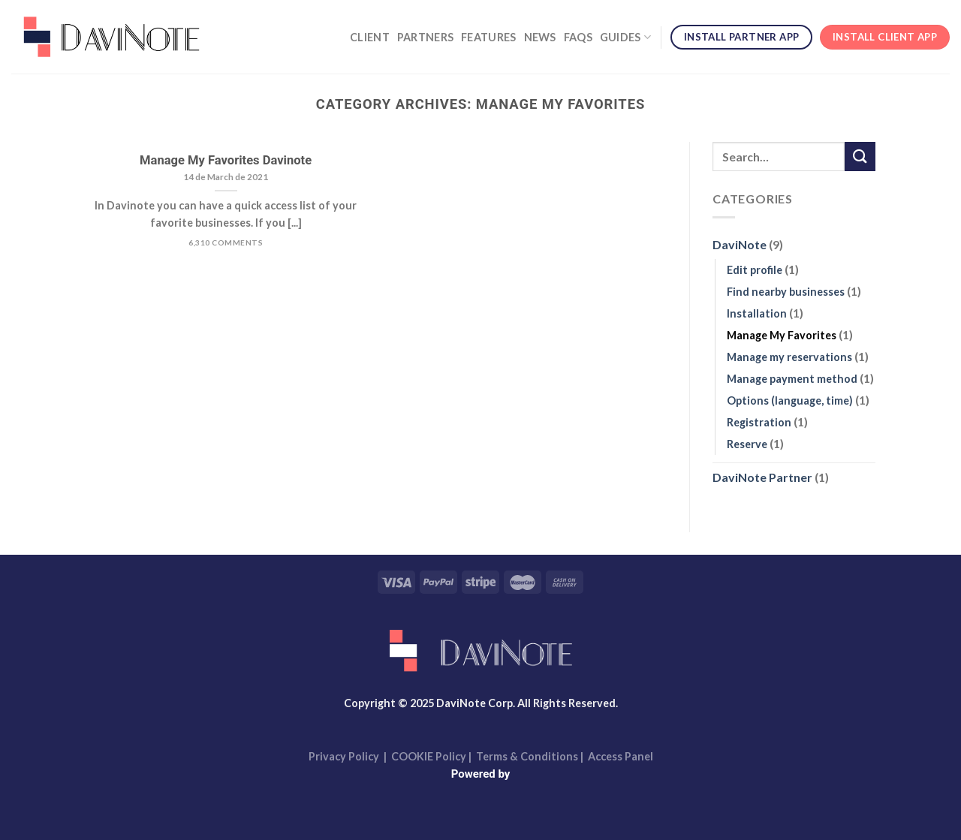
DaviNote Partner (762, 478)
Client (370, 37)
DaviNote (739, 245)
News (540, 37)
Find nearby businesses (786, 291)
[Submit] (860, 156)
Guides (625, 37)
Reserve (747, 444)
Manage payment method (792, 378)
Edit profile (754, 269)
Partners (425, 37)
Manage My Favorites (781, 335)
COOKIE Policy (429, 756)
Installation (757, 313)
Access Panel (620, 756)
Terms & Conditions (527, 756)
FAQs (578, 37)
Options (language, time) (790, 401)
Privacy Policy (344, 756)
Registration (759, 423)
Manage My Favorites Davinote (226, 160)
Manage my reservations (789, 357)
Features (488, 37)
